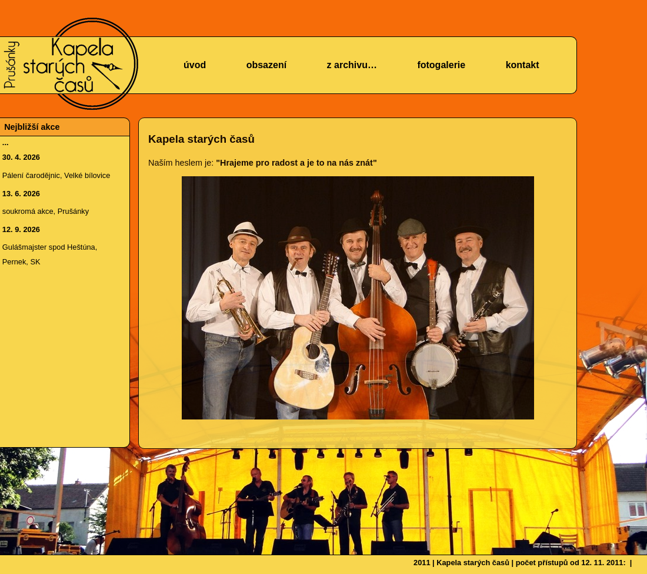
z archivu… (352, 65)
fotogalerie (441, 65)
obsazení (266, 65)
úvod (195, 65)
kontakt (522, 65)
